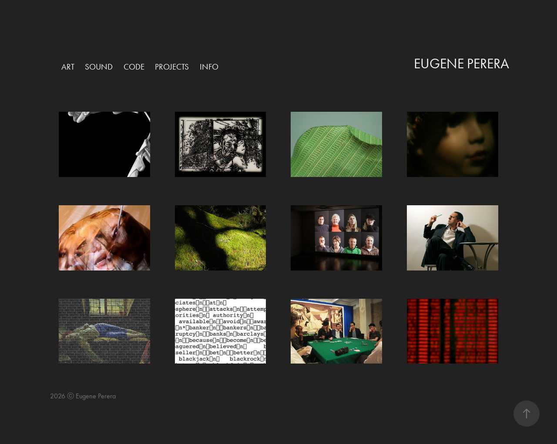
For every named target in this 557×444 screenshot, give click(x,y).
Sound (99, 67)
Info (209, 67)
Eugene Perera (461, 63)
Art (67, 67)
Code (134, 67)
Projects (172, 67)
